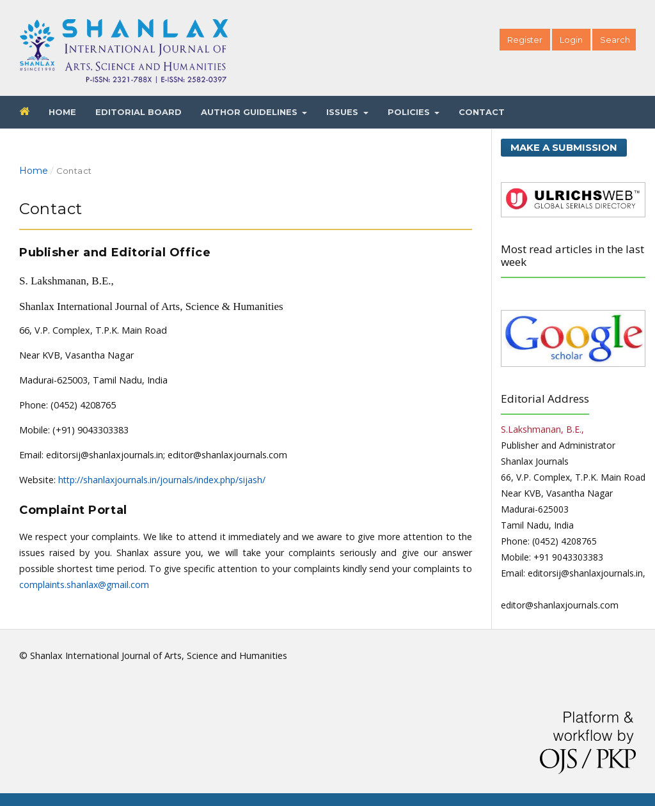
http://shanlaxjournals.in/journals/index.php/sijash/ (161, 480)
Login (571, 40)
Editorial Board (138, 112)
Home (62, 112)
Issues (343, 112)
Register (524, 40)
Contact (482, 112)
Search (615, 40)
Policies (410, 112)
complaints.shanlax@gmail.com (84, 584)
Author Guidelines (250, 112)
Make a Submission (563, 147)
